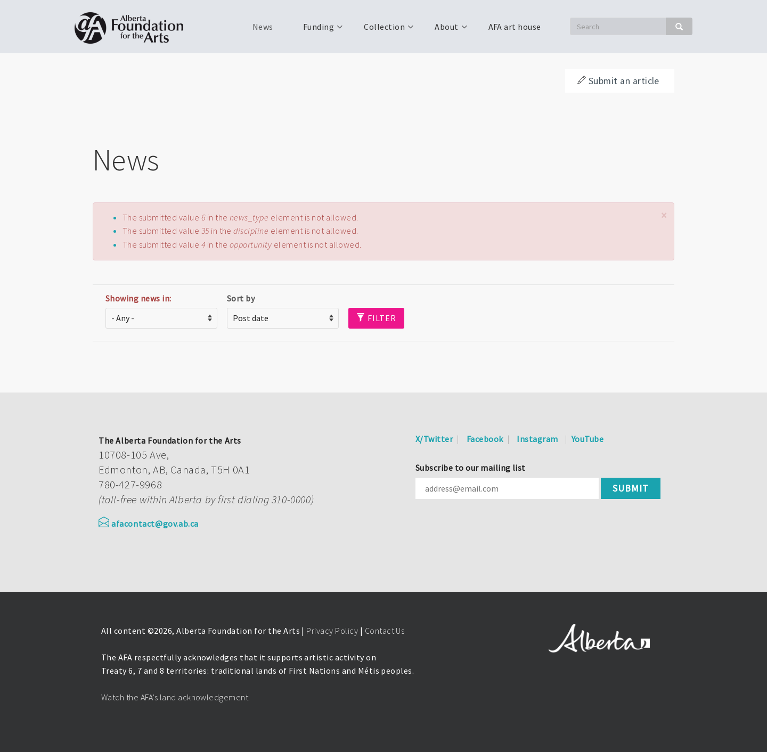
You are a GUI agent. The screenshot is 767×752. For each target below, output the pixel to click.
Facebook (485, 439)
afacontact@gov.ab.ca (149, 523)
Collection (383, 30)
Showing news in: (138, 298)
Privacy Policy (332, 630)
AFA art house (514, 26)
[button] (663, 215)
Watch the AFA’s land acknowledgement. (175, 697)
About (445, 30)
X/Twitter (434, 439)
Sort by (241, 298)
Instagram (537, 439)
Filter (376, 318)
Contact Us (385, 630)
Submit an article (618, 81)
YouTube (587, 439)
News (262, 26)
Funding (317, 30)
